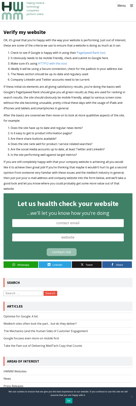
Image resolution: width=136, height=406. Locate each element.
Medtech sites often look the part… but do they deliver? (40, 324)
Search (50, 293)
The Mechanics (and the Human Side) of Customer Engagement (46, 331)
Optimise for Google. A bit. (21, 316)
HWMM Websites (15, 371)
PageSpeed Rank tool (91, 53)
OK (68, 400)
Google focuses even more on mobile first (31, 338)
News (7, 379)
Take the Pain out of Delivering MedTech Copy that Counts (43, 346)
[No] (131, 396)
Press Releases (13, 386)
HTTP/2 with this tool (52, 63)
